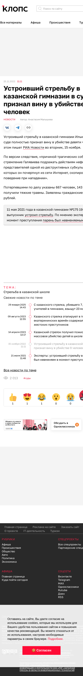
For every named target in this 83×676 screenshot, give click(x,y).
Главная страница (15, 526)
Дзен (61, 593)
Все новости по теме (20, 370)
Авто (5, 554)
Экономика (9, 561)
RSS (60, 597)
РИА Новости (33, 147)
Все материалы (11, 22)
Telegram (64, 579)
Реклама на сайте (44, 526)
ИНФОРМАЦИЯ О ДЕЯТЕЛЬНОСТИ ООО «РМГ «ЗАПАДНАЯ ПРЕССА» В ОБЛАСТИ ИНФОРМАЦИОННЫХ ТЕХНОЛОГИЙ (47, 669)
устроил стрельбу (39, 215)
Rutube (62, 590)
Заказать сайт (70, 526)
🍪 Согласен (41, 650)
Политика (8, 558)
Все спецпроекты (69, 544)
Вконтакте (65, 576)
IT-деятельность (34, 530)
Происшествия (59, 22)
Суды (28, 378)
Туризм (55, 530)
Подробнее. (55, 638)
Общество (8, 551)
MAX (61, 583)
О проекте (11, 530)
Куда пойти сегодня (15, 579)
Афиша (35, 22)
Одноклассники (68, 586)
